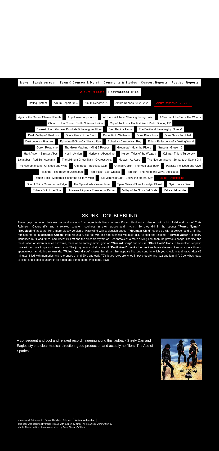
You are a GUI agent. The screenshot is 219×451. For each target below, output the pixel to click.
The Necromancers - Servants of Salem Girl (174, 159)
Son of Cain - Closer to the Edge (47, 184)
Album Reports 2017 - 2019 (173, 103)
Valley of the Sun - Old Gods (139, 190)
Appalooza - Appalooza (82, 117)
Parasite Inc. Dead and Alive (183, 165)
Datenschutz (36, 420)
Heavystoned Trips (123, 91)
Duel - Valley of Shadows (43, 135)
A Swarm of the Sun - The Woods (180, 117)
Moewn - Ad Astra (129, 159)
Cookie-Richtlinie (53, 420)
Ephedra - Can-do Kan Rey (124, 141)
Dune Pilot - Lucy (147, 135)
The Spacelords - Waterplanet (92, 184)
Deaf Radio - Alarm (120, 129)
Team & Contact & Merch (80, 82)
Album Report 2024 (66, 103)
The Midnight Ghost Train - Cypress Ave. (87, 159)
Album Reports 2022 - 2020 (132, 103)
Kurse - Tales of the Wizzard (139, 153)
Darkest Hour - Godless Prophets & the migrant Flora (69, 129)
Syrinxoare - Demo (180, 184)
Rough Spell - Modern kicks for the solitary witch (64, 177)
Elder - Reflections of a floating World (171, 141)
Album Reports (92, 91)
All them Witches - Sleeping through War (128, 117)
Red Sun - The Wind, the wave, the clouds (152, 171)
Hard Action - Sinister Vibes (40, 153)
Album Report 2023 (97, 103)
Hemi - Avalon (73, 153)
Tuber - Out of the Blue (47, 190)
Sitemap (67, 420)
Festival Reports (185, 82)
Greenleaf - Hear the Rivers (134, 147)
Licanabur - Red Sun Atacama (36, 159)
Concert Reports (154, 82)
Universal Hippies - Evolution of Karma (91, 190)
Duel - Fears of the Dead (81, 135)
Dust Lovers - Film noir (39, 141)
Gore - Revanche (47, 147)
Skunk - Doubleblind (171, 177)
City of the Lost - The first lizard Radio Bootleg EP (140, 123)
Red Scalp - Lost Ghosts (105, 171)
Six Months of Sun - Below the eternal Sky (127, 177)
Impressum (23, 420)
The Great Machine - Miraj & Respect (87, 147)
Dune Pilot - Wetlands (116, 135)
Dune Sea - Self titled (178, 135)
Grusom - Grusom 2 (170, 147)
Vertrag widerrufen (85, 420)
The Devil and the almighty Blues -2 (161, 129)
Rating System (38, 103)
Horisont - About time (101, 153)
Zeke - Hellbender (175, 190)
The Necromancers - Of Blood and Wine (43, 165)
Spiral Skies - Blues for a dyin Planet (139, 184)
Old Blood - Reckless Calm (91, 165)
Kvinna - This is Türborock (179, 153)
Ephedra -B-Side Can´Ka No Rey (80, 141)
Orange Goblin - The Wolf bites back (136, 165)
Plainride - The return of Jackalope (62, 171)
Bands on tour (44, 82)
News (24, 82)
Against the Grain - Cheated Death (39, 117)
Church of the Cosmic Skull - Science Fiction (75, 123)
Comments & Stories (120, 82)
